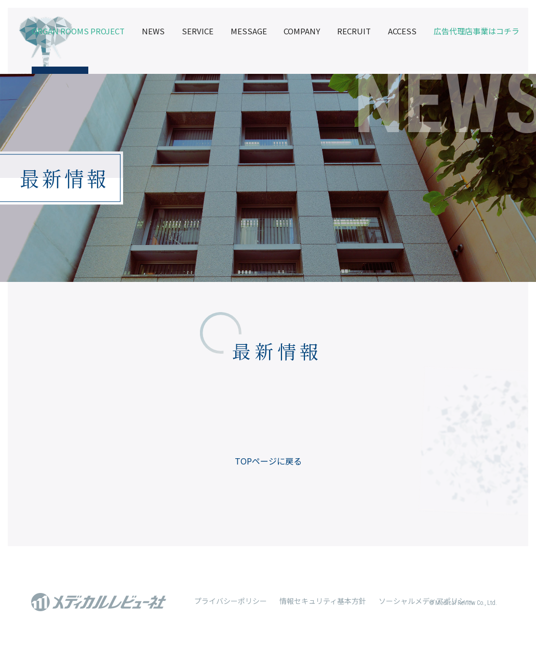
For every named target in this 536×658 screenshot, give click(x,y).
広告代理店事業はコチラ (476, 30)
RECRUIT (354, 30)
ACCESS (402, 30)
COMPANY (302, 30)
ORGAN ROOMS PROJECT (78, 30)
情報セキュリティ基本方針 (322, 601)
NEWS (153, 30)
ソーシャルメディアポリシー (426, 601)
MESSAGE (249, 30)
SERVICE (197, 30)
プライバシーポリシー (230, 601)
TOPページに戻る (268, 461)
